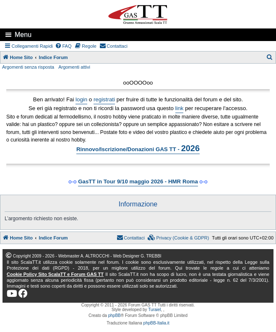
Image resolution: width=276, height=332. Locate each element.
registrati (104, 99)
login (81, 99)
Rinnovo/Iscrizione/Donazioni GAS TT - (138, 148)
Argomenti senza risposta (28, 66)
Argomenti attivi (74, 66)
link (179, 108)
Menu (23, 34)
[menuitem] (63, 46)
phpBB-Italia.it (156, 323)
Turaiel (154, 309)
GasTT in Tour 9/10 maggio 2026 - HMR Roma (138, 181)
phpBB (114, 315)
